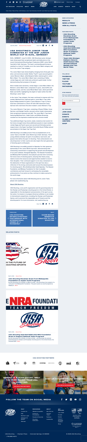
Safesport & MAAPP (24, 418)
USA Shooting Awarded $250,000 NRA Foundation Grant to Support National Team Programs (71, 50)
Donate (60, 6)
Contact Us (24, 411)
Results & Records (38, 417)
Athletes (20, 6)
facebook (67, 76)
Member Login (60, 2)
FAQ (22, 413)
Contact (77, 2)
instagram (67, 86)
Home (7, 10)
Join (55, 6)
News (32, 6)
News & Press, (23, 45)
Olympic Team (48, 414)
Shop (73, 6)
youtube (66, 84)
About (27, 6)
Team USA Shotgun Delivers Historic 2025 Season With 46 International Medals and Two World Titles (71, 62)
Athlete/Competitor (38, 411)
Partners (48, 417)
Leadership (49, 419)
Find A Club (70, 2)
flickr (65, 81)
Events (67, 6)
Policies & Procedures (36, 414)
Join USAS (66, 112)
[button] (43, 45)
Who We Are (49, 411)
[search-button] (80, 7)
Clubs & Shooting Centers (70, 120)
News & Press (15, 10)
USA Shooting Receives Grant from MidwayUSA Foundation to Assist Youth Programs (70, 38)
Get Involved (10, 6)
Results (29, 45)
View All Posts (69, 25)
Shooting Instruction (35, 420)
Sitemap (23, 421)
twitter (66, 79)
